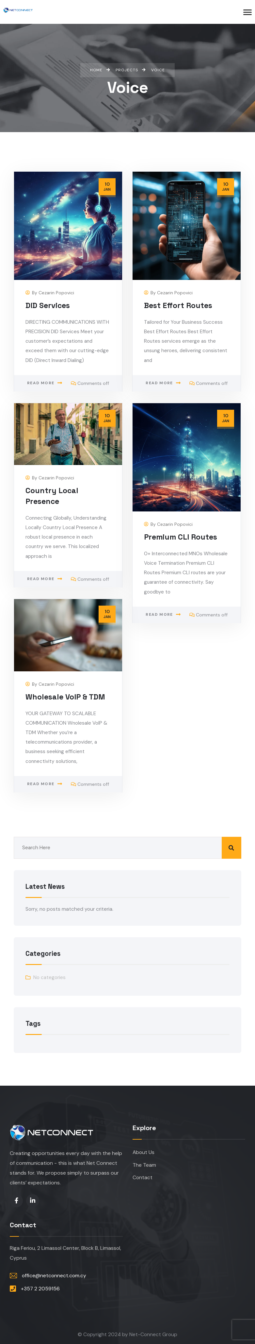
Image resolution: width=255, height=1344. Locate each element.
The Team (144, 1165)
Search (231, 847)
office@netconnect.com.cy (54, 1275)
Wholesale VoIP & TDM (185, 697)
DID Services (48, 306)
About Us (143, 1152)
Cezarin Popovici (56, 293)
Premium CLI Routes (181, 537)
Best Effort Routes (178, 306)
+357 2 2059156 (40, 1288)
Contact (142, 1178)
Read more (40, 384)
